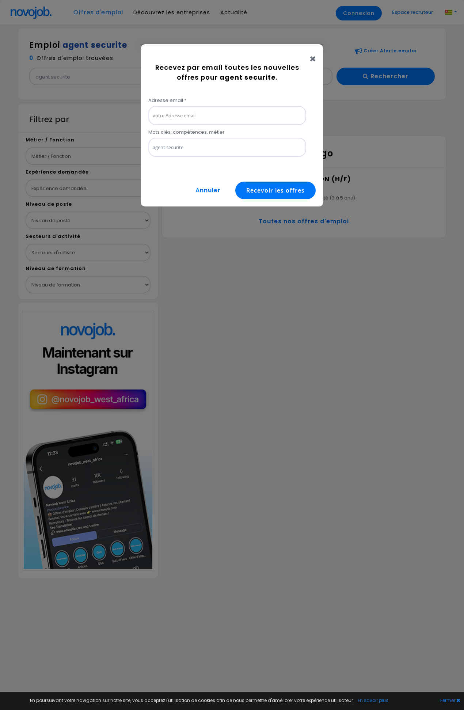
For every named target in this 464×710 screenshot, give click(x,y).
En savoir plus (373, 700)
